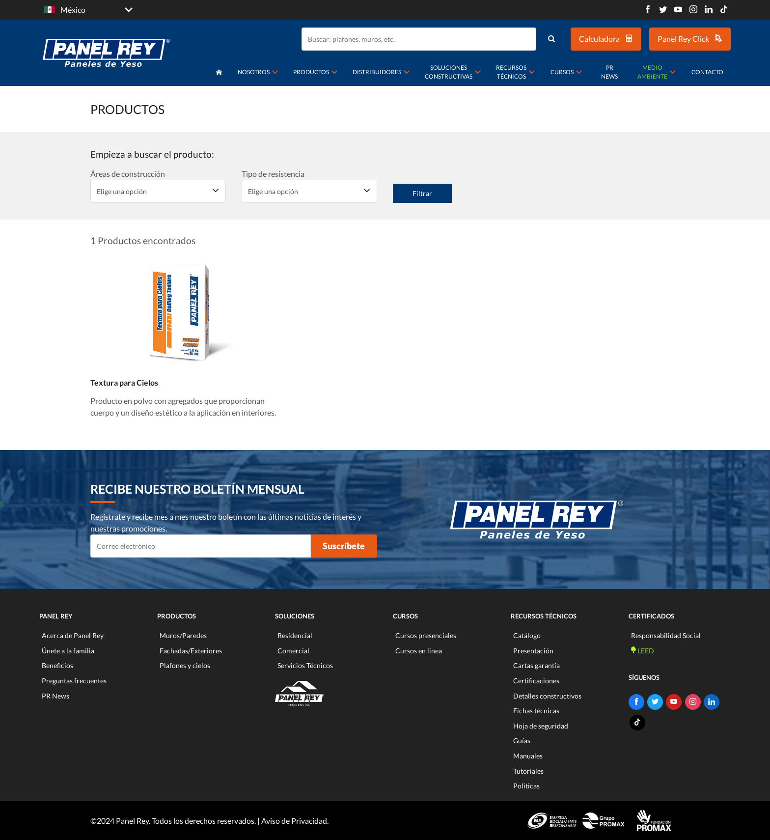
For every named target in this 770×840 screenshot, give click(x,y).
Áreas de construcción (127, 173)
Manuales (528, 756)
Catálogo (527, 635)
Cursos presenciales (425, 635)
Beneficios (57, 665)
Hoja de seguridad (540, 726)
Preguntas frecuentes (74, 680)
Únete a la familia (68, 650)
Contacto (707, 72)
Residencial (294, 635)
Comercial (293, 650)
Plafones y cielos (185, 665)
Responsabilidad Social (666, 635)
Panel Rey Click (690, 38)
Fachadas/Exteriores (191, 650)
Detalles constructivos (547, 696)
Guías (521, 740)
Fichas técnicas (536, 710)
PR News (609, 72)
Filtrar (422, 193)
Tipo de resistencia (273, 173)
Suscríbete (344, 545)
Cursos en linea (418, 650)
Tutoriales (528, 771)
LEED (642, 650)
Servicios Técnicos (305, 665)
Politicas (526, 786)
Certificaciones (536, 680)
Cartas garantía (536, 665)
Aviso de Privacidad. (295, 820)
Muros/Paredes (183, 635)
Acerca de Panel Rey (73, 635)
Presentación (533, 650)
